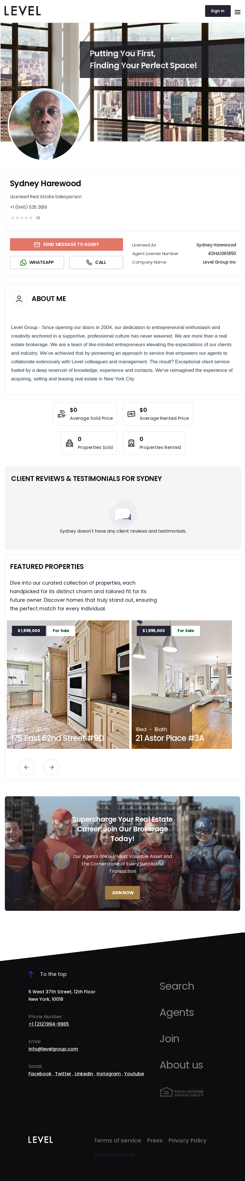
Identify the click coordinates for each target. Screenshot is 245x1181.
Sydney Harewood (45, 183)
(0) (38, 218)
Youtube (134, 1073)
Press (155, 1140)
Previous (26, 767)
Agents (177, 1012)
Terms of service (117, 1140)
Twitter (63, 1073)
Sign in (217, 11)
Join (169, 1038)
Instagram (109, 1073)
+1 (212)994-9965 (48, 1024)
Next (52, 767)
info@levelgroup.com (53, 1049)
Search (177, 986)
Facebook (40, 1073)
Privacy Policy (187, 1140)
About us (181, 1065)
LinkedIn (84, 1073)
